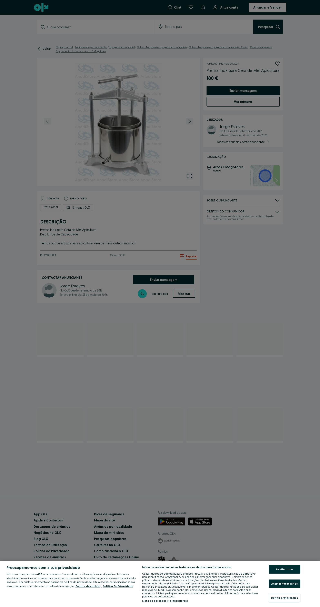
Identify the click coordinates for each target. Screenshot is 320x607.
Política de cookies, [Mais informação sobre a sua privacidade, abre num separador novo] (89, 586)
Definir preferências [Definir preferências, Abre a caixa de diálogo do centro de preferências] (284, 597)
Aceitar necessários (284, 583)
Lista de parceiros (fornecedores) (165, 600)
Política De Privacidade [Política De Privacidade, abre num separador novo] (118, 586)
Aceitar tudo (284, 569)
